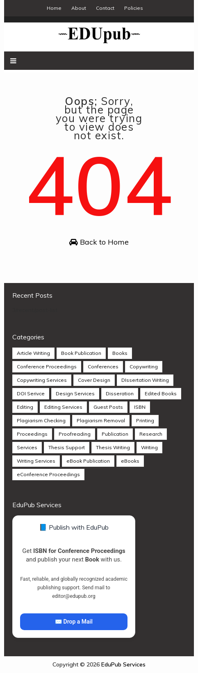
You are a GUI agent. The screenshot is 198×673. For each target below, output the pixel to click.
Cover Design (94, 380)
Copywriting (144, 366)
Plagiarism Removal (101, 420)
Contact (105, 8)
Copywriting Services (42, 380)
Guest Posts (108, 407)
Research (150, 434)
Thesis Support (66, 447)
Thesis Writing (113, 447)
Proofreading (75, 434)
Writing (149, 447)
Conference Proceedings (47, 366)
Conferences (103, 366)
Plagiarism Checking (41, 420)
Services (27, 447)
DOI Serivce (31, 393)
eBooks (130, 461)
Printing (145, 420)
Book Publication (81, 353)
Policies (133, 8)
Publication (115, 434)
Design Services (75, 393)
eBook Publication (88, 461)
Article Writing (33, 353)
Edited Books (161, 393)
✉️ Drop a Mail (74, 621)
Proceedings (32, 434)
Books (119, 353)
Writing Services (36, 461)
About (78, 8)
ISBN (140, 407)
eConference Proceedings (48, 474)
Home (54, 8)
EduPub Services (123, 664)
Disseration (120, 393)
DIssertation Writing (145, 380)
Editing (25, 407)
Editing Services (63, 407)
